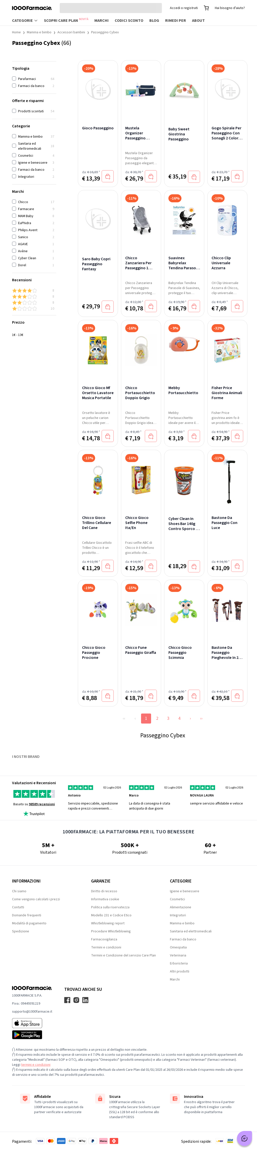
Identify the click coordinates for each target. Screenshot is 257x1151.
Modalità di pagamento (29, 923)
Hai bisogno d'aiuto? (230, 8)
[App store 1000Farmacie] (32, 1023)
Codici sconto (129, 20)
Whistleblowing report (107, 923)
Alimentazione (180, 907)
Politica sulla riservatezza (110, 907)
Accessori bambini (71, 32)
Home (16, 32)
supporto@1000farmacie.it (32, 1011)
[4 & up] (34, 290)
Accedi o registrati (184, 8)
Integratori (178, 915)
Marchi (101, 20)
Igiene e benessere (184, 891)
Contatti (18, 907)
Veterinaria (178, 955)
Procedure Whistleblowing (111, 931)
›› (201, 718)
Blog (154, 20)
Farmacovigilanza (104, 939)
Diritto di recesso (104, 891)
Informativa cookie (105, 899)
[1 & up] (34, 308)
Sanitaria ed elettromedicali (191, 931)
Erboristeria (179, 963)
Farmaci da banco (183, 939)
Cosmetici (177, 899)
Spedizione (20, 931)
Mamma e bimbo (39, 32)
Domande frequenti (26, 915)
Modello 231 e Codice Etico (111, 915)
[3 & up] (34, 296)
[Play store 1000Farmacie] (32, 1034)
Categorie (25, 20)
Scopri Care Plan (66, 20)
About (198, 20)
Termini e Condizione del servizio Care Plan (123, 955)
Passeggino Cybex (105, 32)
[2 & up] (34, 302)
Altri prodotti (179, 971)
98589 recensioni (42, 804)
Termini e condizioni (106, 947)
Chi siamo (19, 891)
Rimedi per (175, 20)
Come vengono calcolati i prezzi (36, 899)
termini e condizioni (35, 1064)
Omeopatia (178, 947)
